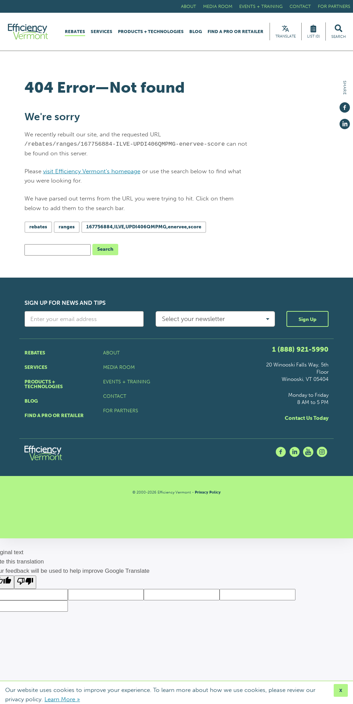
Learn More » (62, 699)
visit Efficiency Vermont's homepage (91, 172)
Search (105, 251)
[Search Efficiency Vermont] (338, 32)
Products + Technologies (151, 32)
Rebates (75, 32)
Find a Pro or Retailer (235, 32)
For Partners (334, 6)
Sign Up (307, 321)
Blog (195, 32)
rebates (38, 228)
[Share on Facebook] (344, 104)
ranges (67, 228)
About (188, 6)
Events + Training (261, 6)
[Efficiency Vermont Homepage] (30, 32)
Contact (300, 6)
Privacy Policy (208, 494)
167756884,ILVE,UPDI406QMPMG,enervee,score (143, 228)
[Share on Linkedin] (344, 121)
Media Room (217, 6)
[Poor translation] (25, 584)
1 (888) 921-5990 (300, 351)
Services (101, 32)
